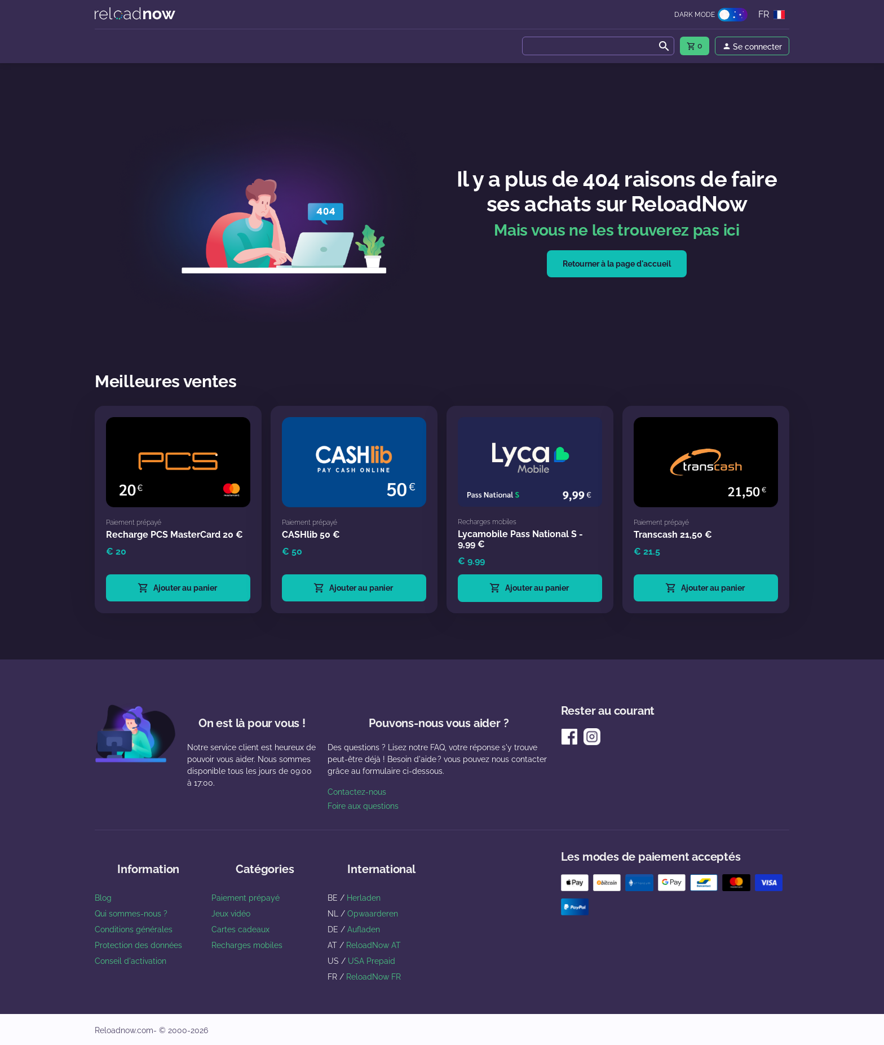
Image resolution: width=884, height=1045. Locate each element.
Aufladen (363, 929)
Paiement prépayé (245, 897)
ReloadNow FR (373, 976)
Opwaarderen (372, 913)
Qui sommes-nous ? (131, 913)
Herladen (364, 897)
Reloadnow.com (124, 1030)
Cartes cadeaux (240, 929)
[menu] (694, 46)
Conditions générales (134, 929)
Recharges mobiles (246, 945)
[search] (598, 46)
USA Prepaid (371, 961)
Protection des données (138, 945)
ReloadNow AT (373, 945)
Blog (103, 897)
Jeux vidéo (230, 913)
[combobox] (598, 46)
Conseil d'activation (130, 961)
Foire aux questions (363, 806)
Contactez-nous (357, 791)
